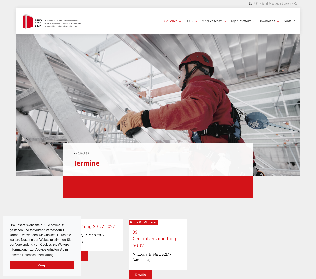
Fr (257, 3)
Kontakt (289, 21)
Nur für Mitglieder (143, 222)
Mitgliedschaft (214, 21)
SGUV (191, 21)
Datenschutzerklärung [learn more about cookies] (38, 255)
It (263, 3)
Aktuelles (172, 21)
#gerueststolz (242, 21)
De (250, 3)
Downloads (269, 21)
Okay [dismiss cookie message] (41, 265)
